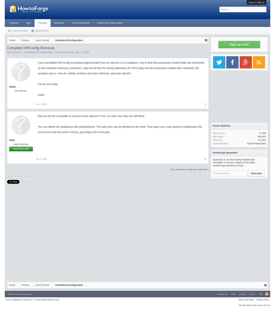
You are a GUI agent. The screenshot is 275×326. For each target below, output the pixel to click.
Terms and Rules (246, 299)
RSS (266, 294)
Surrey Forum (263, 305)
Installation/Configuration (38, 52)
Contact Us (222, 294)
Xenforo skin (13, 294)
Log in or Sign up (256, 2)
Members (59, 23)
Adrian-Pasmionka (256, 143)
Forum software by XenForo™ (32, 299)
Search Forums (20, 30)
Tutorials (14, 23)
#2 (205, 159)
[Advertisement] (239, 204)
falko (12, 140)
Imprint (242, 294)
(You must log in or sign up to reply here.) (189, 169)
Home (252, 294)
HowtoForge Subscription (110, 23)
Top (260, 294)
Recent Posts (42, 30)
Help (233, 294)
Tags (28, 23)
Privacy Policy (262, 299)
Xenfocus (27, 294)
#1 (205, 104)
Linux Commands (80, 23)
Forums (42, 23)
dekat (70, 52)
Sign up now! (239, 44)
